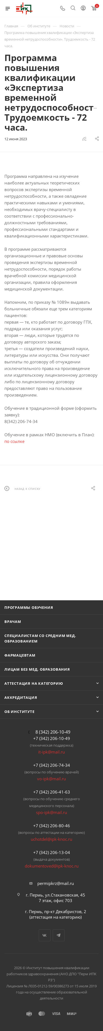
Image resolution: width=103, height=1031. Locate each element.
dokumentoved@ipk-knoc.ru (52, 866)
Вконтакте (45, 935)
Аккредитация (20, 697)
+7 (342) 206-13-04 (51, 852)
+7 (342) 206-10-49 (51, 738)
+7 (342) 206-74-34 (51, 765)
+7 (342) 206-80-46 (51, 825)
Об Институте (19, 711)
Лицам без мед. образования (37, 669)
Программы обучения (28, 607)
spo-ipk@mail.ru (51, 812)
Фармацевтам (19, 655)
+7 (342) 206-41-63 (51, 792)
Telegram (59, 935)
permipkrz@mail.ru (55, 883)
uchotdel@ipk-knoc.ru (51, 839)
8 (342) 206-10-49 (52, 732)
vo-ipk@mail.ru (51, 778)
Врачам (12, 621)
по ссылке (14, 441)
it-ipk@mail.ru (51, 752)
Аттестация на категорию (33, 683)
